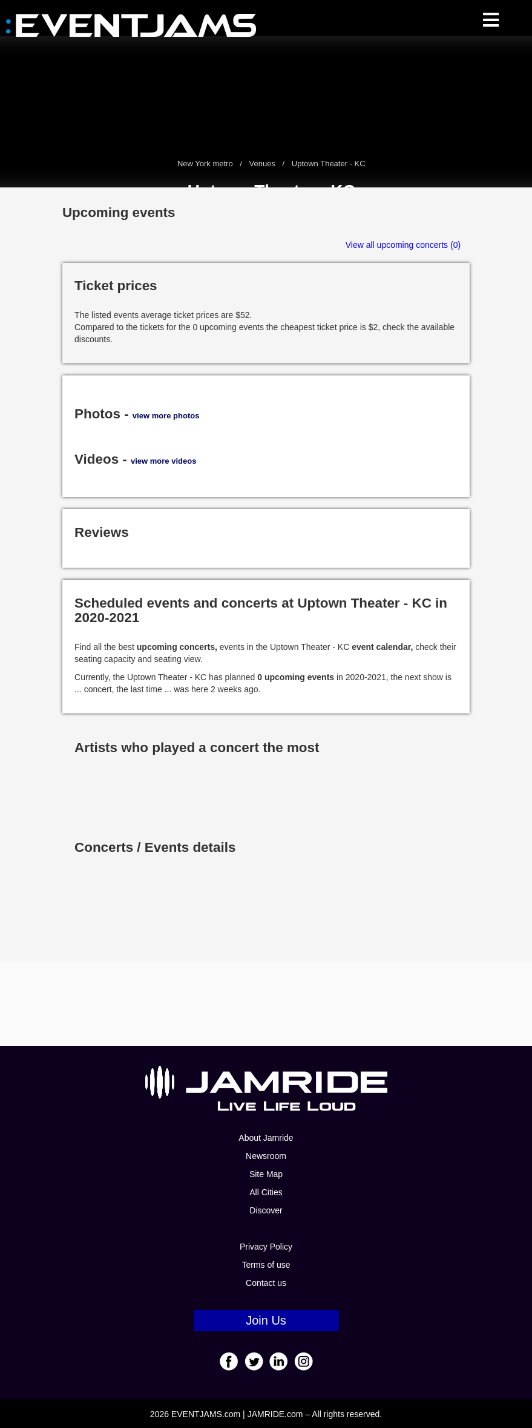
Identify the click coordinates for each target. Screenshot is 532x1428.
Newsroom (266, 1156)
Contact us (266, 1283)
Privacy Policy (266, 1246)
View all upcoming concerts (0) (403, 245)
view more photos (166, 415)
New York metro (206, 163)
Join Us (266, 1320)
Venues (262, 163)
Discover (265, 1210)
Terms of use (265, 1265)
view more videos (163, 461)
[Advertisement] (266, 1003)
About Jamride (265, 1138)
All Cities (265, 1192)
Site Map (266, 1174)
